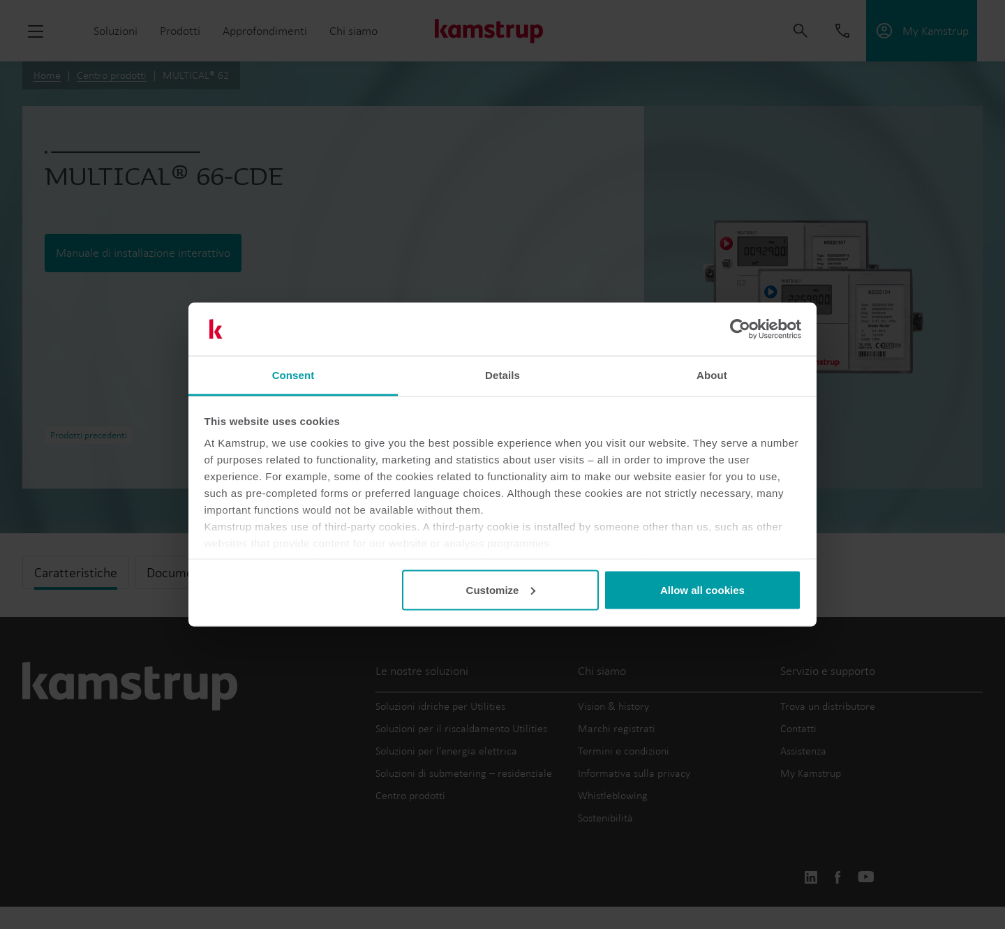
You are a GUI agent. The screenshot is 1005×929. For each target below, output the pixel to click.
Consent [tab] (293, 375)
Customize (501, 589)
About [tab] (712, 375)
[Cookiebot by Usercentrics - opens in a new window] (740, 329)
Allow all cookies (702, 589)
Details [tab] (502, 375)
